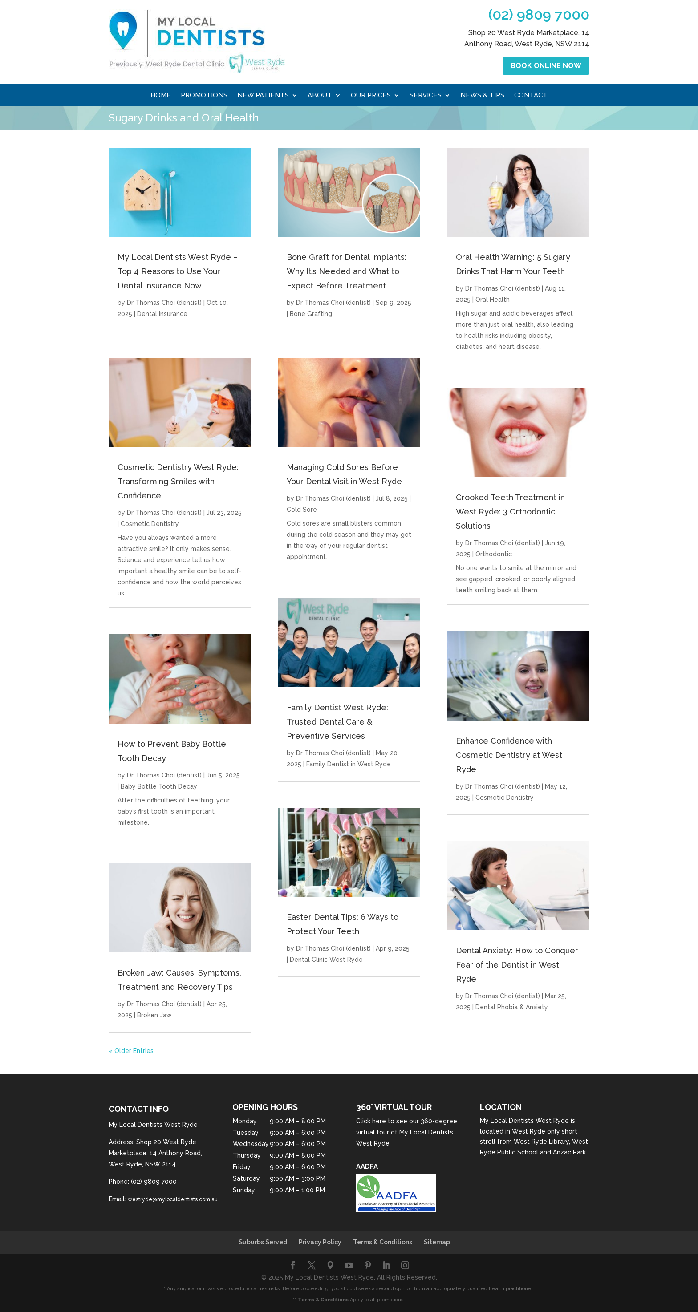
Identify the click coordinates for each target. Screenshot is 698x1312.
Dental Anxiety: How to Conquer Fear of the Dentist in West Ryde (517, 965)
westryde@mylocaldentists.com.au (173, 1199)
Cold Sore (302, 509)
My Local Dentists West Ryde (524, 1120)
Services (426, 95)
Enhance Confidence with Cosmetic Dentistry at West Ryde (509, 755)
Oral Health (492, 299)
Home (160, 95)
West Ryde (528, 1131)
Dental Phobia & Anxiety (511, 1007)
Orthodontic (493, 554)
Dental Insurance (162, 313)
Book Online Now (546, 65)
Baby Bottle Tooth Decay (159, 786)
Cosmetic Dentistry (150, 523)
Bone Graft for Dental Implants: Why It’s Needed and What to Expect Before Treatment (346, 271)
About (320, 95)
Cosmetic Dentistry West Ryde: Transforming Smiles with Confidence (178, 481)
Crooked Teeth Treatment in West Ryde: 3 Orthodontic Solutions (510, 511)
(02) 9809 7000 (538, 14)
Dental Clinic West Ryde (326, 959)
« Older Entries (131, 1050)
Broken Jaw (154, 1015)
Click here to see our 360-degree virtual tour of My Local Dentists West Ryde (406, 1132)
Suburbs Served (263, 1242)
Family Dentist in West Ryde (348, 764)
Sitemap (437, 1242)
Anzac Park (569, 1152)
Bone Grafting (311, 313)
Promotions (204, 95)
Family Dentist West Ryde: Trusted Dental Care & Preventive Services (337, 722)
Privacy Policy (320, 1242)
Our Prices (371, 95)
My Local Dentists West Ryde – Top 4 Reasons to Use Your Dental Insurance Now (178, 271)
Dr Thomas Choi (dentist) (164, 302)
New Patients (263, 95)
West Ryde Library (541, 1141)
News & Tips (482, 95)
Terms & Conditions (382, 1242)
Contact (531, 95)
